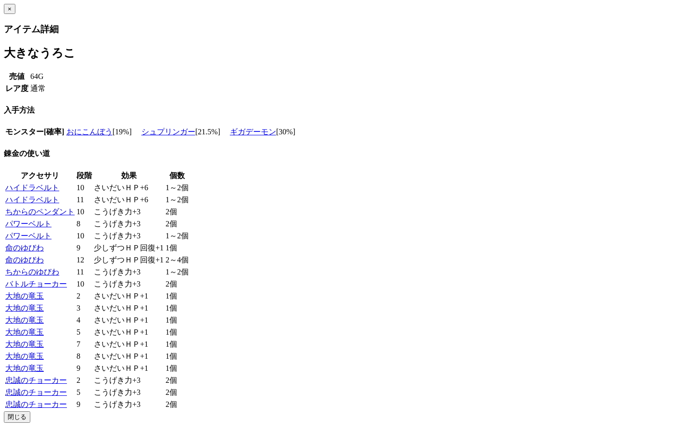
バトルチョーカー (36, 284)
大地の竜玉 (24, 296)
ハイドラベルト (32, 187)
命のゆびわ (24, 248)
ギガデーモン (253, 132)
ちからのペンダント (40, 212)
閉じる (17, 416)
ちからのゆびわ (32, 272)
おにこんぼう (89, 132)
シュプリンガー (168, 132)
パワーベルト (28, 224)
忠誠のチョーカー (36, 380)
